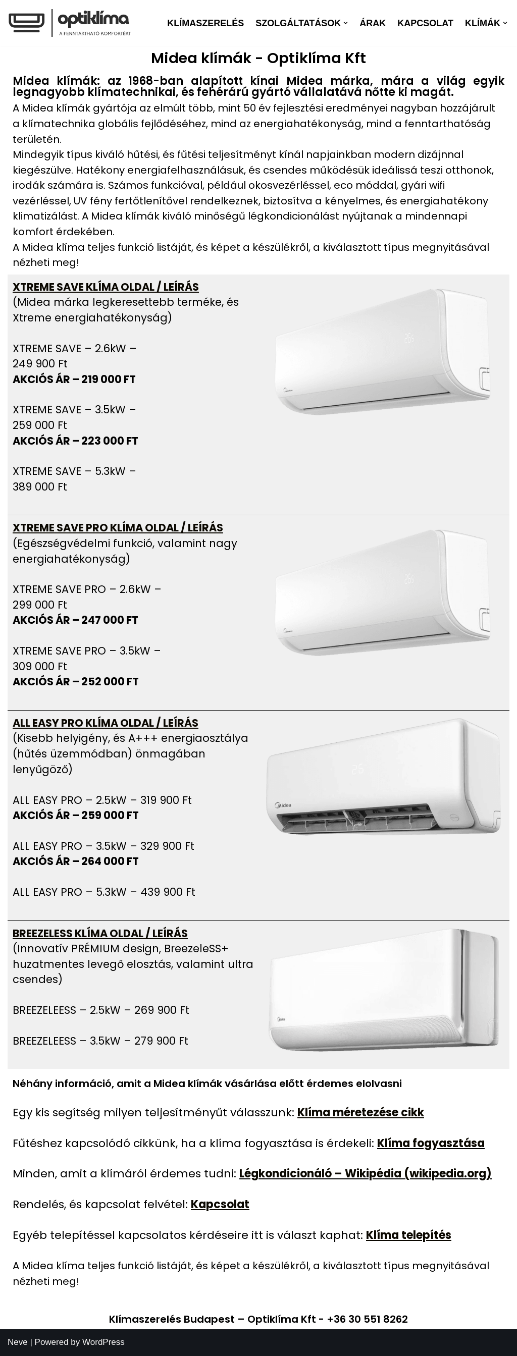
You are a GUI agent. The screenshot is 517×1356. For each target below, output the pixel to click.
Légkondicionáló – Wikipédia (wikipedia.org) (365, 1173)
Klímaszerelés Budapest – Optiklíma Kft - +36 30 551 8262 (258, 1319)
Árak (372, 23)
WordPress (103, 1342)
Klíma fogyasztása (431, 1143)
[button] (345, 23)
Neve (18, 1342)
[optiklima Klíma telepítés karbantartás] (70, 23)
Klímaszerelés (205, 23)
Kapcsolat (425, 23)
